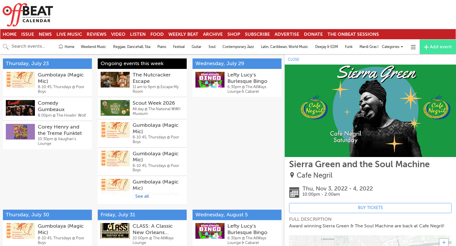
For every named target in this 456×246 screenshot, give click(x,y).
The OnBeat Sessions (353, 34)
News (45, 34)
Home (10, 34)
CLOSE (293, 60)
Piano (161, 47)
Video (118, 34)
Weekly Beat (183, 34)
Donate (313, 34)
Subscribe (257, 34)
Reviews (96, 34)
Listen (138, 34)
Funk (348, 47)
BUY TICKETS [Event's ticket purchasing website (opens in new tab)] (370, 208)
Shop (233, 34)
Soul (212, 47)
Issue (27, 34)
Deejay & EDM (326, 47)
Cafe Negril (314, 175)
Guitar (197, 47)
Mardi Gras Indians (374, 47)
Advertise (287, 34)
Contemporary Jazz (238, 47)
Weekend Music (93, 47)
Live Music (69, 34)
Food (157, 34)
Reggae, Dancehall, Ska (131, 47)
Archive (213, 34)
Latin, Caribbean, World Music (284, 47)
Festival (179, 47)
